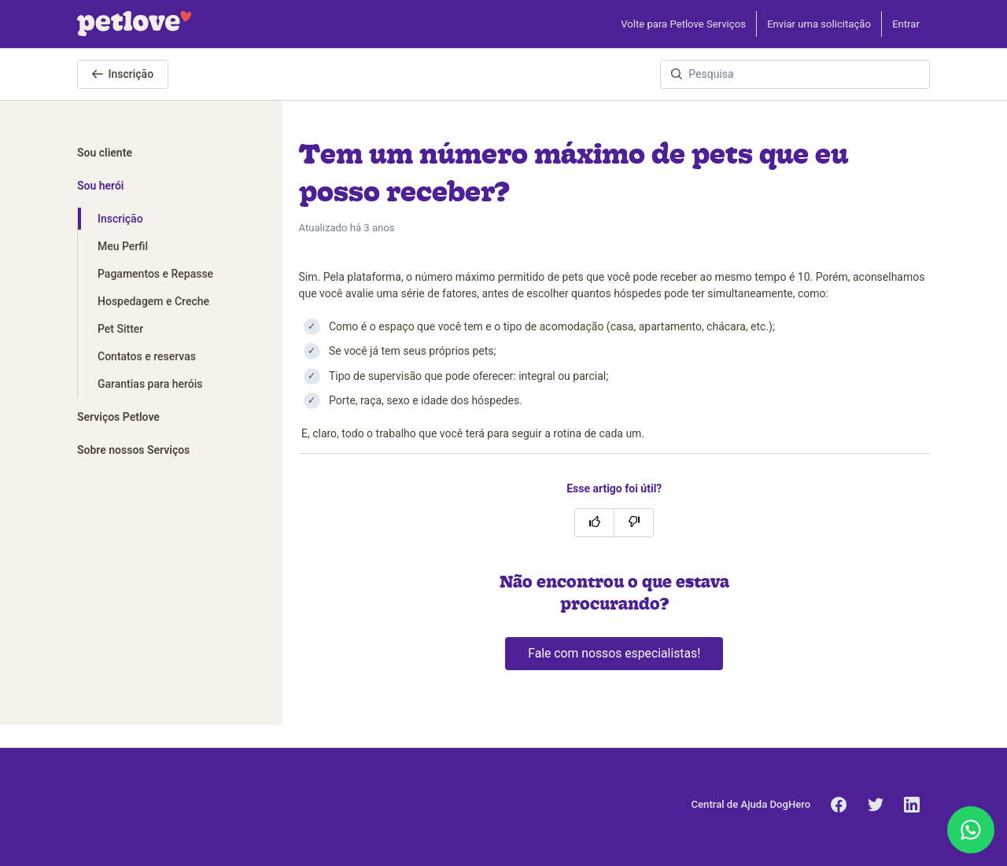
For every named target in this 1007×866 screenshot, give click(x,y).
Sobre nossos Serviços (133, 450)
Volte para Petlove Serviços (683, 24)
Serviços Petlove (118, 417)
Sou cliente (104, 152)
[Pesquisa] (795, 74)
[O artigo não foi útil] (634, 522)
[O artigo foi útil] (594, 522)
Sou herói (100, 185)
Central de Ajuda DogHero (751, 804)
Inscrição (123, 74)
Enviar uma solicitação (819, 24)
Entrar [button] (906, 24)
